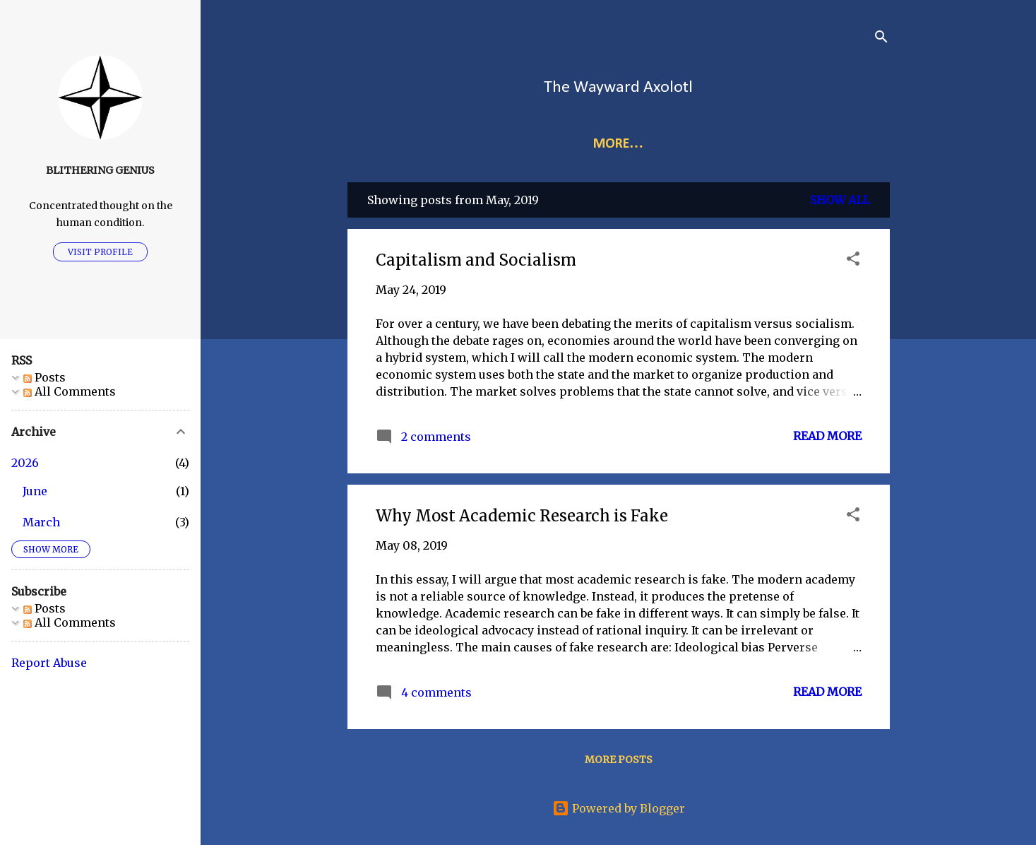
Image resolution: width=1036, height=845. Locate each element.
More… (678, 144)
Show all (840, 200)
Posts (44, 377)
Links (550, 144)
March (41, 522)
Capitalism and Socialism (476, 260)
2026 (25, 463)
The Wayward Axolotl (618, 87)
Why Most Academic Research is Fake (522, 516)
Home (490, 144)
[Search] (881, 38)
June (35, 491)
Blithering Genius (100, 170)
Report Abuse (49, 663)
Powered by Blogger (618, 808)
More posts (619, 759)
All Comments (69, 391)
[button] (853, 260)
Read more (827, 436)
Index (610, 144)
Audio (746, 144)
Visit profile (100, 252)
